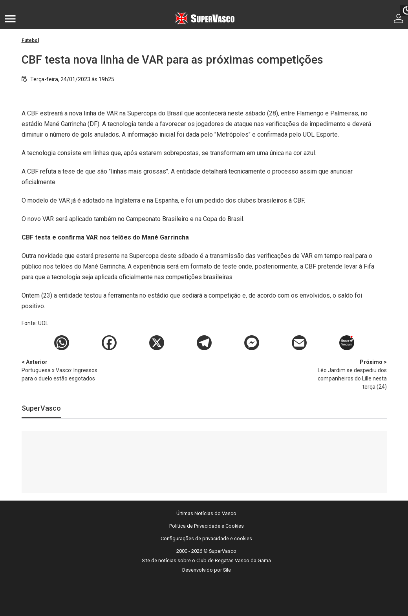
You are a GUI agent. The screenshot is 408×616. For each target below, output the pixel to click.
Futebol (30, 40)
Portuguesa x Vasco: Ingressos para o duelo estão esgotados (63, 370)
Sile (227, 570)
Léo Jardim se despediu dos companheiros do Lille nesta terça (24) (345, 374)
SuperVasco (41, 408)
